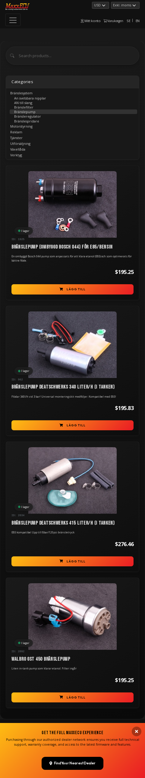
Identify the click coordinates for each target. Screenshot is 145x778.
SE (128, 20)
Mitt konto (91, 20)
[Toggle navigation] (12, 20)
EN (138, 20)
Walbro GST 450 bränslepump (40, 659)
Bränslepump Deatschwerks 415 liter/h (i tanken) (63, 523)
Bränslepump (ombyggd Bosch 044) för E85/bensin (62, 247)
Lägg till (72, 289)
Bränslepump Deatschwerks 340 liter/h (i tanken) (63, 387)
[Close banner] (136, 772)
